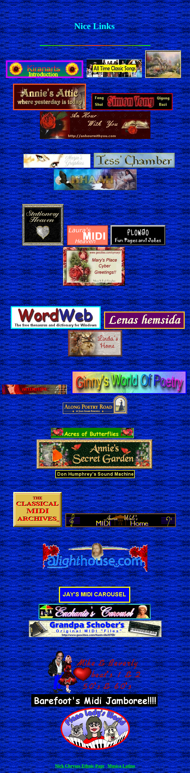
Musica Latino (121, 766)
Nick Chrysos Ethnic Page (79, 766)
